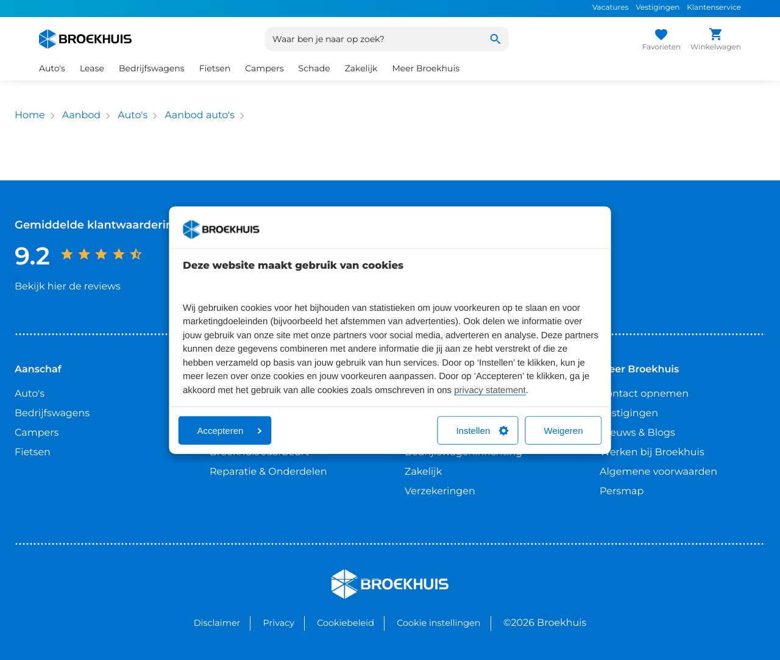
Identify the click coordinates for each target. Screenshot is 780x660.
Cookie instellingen (438, 622)
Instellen (482, 430)
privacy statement (490, 390)
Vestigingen (657, 7)
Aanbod (81, 115)
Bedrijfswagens (152, 68)
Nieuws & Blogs (637, 433)
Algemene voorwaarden (658, 472)
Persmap (622, 491)
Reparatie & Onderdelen (268, 472)
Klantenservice (714, 7)
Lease (92, 68)
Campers (264, 68)
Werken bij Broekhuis (652, 452)
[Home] (85, 39)
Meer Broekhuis (425, 68)
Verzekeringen (440, 491)
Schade (314, 68)
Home (30, 115)
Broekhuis (356, 574)
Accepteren (229, 430)
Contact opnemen (644, 394)
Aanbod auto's (200, 115)
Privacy (278, 622)
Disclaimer (217, 622)
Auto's (52, 68)
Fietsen (215, 68)
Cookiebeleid (345, 622)
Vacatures (610, 7)
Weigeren (563, 430)
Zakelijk (361, 68)
